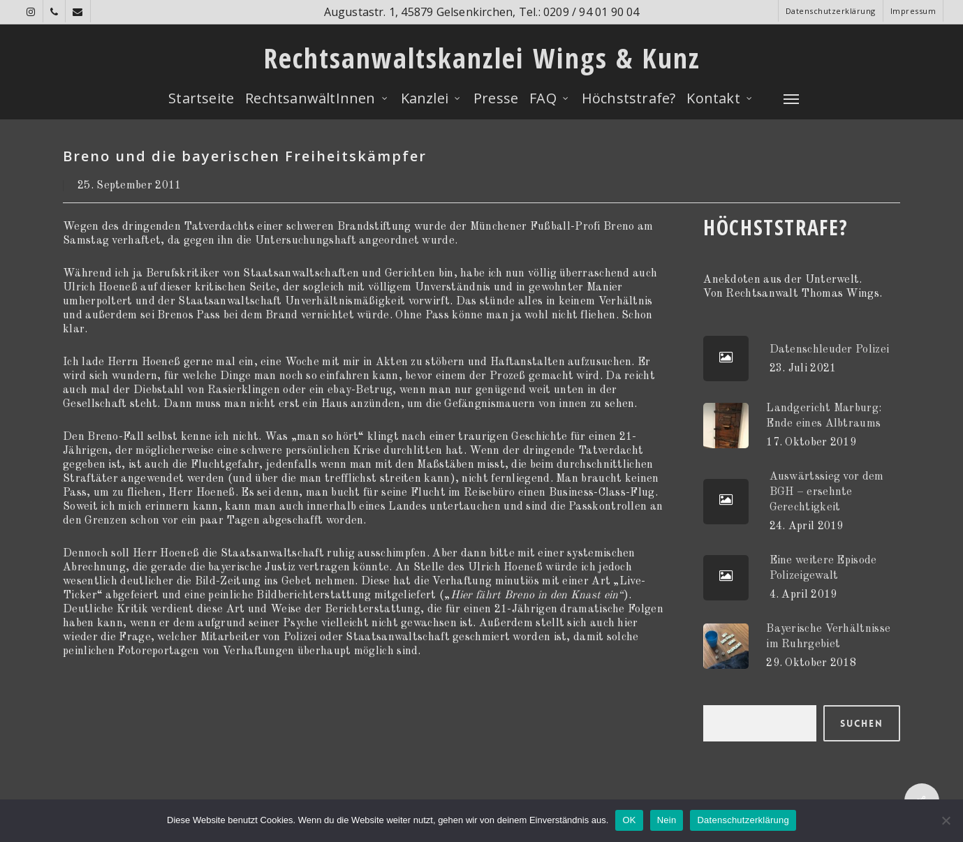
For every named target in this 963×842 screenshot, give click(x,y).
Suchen (861, 723)
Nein (667, 820)
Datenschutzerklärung (742, 820)
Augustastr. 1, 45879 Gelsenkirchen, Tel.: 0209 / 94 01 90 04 (482, 12)
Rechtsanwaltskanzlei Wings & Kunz (481, 58)
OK (628, 820)
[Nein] (946, 820)
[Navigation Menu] (792, 98)
